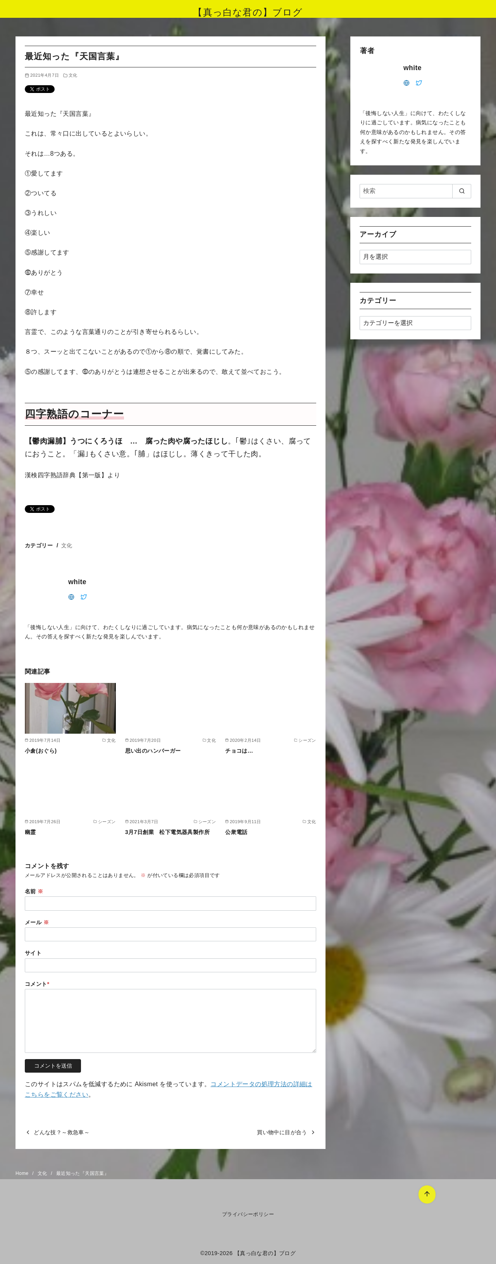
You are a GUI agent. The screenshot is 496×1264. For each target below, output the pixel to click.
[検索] (415, 191)
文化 (73, 75)
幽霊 (30, 832)
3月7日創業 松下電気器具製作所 (167, 832)
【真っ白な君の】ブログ (248, 12)
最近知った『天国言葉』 (82, 1173)
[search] (461, 191)
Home (23, 1173)
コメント (37, 984)
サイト (33, 953)
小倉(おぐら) (41, 751)
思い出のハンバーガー (153, 751)
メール (37, 922)
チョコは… (239, 751)
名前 (34, 891)
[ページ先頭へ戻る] (424, 1192)
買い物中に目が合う (282, 1132)
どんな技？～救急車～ (62, 1132)
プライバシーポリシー (248, 1214)
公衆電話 (236, 832)
